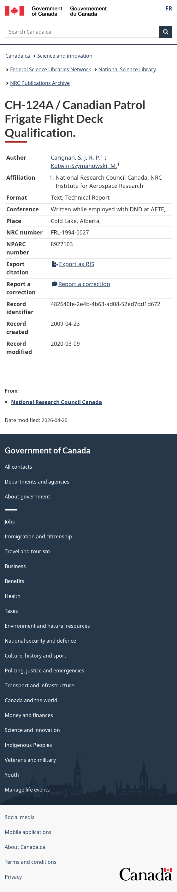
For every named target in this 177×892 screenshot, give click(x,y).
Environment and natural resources (47, 625)
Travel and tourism (27, 551)
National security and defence (40, 640)
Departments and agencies (37, 481)
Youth (12, 774)
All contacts (18, 466)
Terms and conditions (30, 861)
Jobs (10, 521)
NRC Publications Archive (40, 83)
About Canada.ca (25, 847)
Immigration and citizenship (38, 536)
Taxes (11, 610)
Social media (20, 817)
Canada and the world (31, 700)
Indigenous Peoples (28, 744)
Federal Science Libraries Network (50, 69)
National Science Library (127, 69)
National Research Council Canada (56, 402)
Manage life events (27, 789)
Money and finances (29, 715)
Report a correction (81, 284)
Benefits (14, 581)
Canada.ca (17, 55)
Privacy (13, 876)
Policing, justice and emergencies (44, 670)
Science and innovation (64, 55)
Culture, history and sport (35, 655)
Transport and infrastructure (39, 685)
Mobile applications (28, 832)
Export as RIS (73, 264)
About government (27, 496)
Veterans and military (30, 759)
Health (13, 596)
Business (15, 566)
